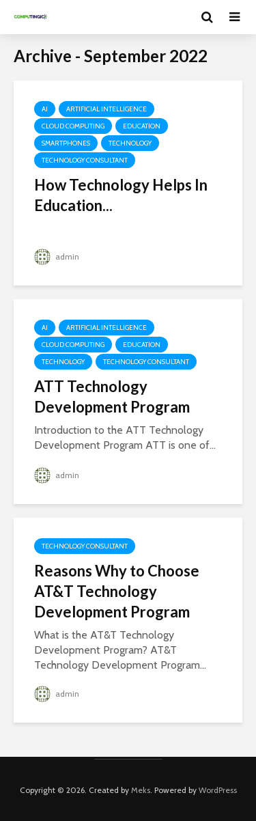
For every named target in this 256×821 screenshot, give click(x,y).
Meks (140, 790)
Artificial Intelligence (106, 109)
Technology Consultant (85, 160)
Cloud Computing (73, 126)
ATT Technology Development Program (112, 396)
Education (141, 126)
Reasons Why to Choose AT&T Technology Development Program (116, 591)
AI (45, 109)
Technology (130, 143)
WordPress (218, 790)
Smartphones (66, 143)
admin (56, 256)
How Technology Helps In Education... (121, 195)
